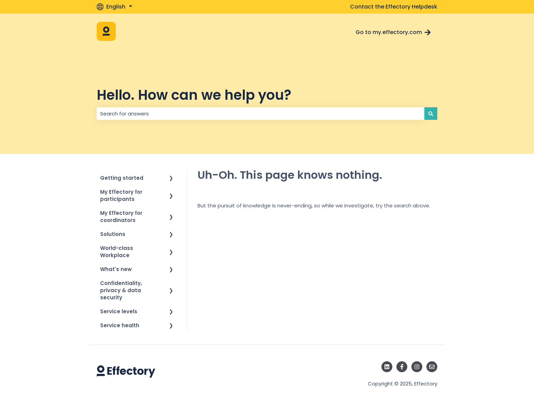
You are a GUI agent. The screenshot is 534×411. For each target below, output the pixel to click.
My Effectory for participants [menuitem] (121, 195)
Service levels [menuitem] (118, 311)
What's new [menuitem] (116, 269)
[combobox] (260, 113)
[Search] (430, 113)
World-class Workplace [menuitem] (116, 251)
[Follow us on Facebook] (401, 366)
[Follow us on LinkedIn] (386, 366)
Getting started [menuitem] (121, 177)
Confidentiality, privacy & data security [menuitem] (121, 290)
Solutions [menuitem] (112, 234)
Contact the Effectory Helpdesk (393, 7)
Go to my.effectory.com (393, 32)
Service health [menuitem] (119, 325)
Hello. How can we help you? (194, 95)
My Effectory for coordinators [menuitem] (121, 216)
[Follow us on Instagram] (416, 366)
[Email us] (431, 366)
